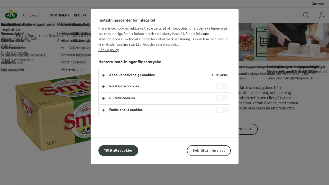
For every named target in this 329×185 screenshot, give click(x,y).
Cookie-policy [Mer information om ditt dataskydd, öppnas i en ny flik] (108, 50)
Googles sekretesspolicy (161, 45)
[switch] (222, 86)
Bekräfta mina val (209, 150)
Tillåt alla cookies (118, 150)
